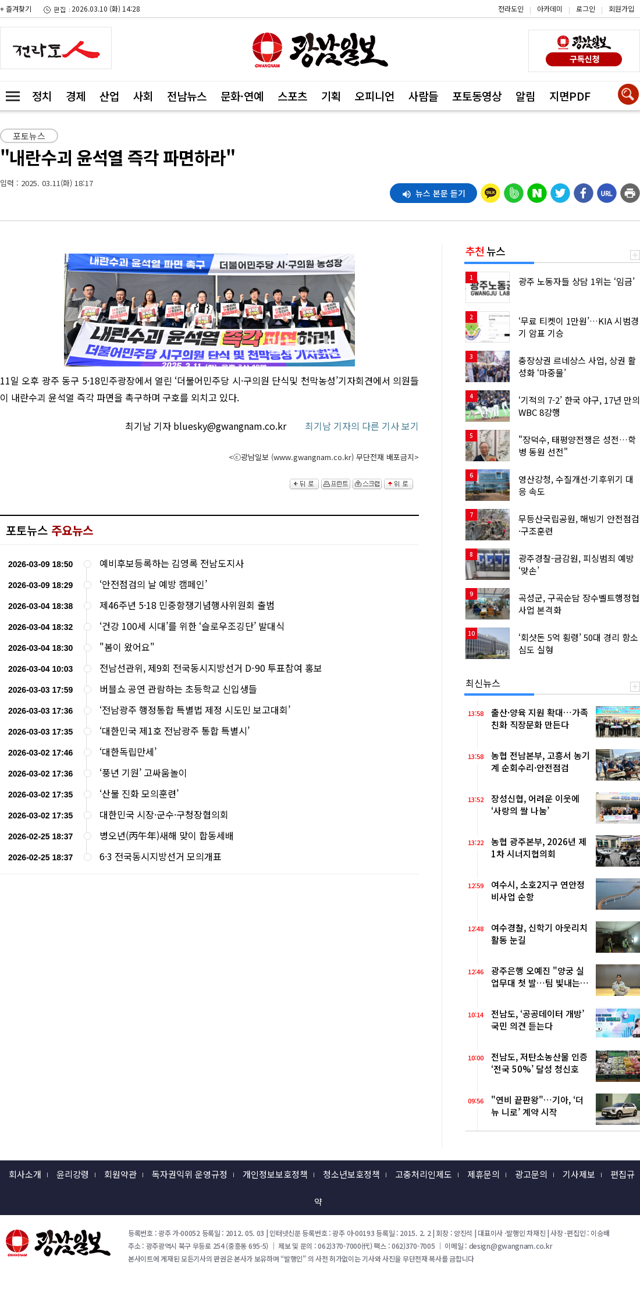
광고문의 (531, 1174)
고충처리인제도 (423, 1174)
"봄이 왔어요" (127, 647)
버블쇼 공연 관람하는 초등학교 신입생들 (178, 689)
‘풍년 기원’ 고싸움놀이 (143, 773)
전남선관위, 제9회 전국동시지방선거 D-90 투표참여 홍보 (210, 668)
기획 (331, 96)
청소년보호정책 (351, 1174)
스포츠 (292, 96)
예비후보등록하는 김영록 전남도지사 (171, 563)
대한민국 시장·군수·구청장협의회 (164, 815)
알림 (525, 96)
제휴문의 (483, 1174)
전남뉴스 (187, 96)
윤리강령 (72, 1174)
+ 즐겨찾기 (15, 8)
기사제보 (579, 1174)
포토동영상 (477, 96)
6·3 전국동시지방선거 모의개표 (160, 856)
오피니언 (374, 96)
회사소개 (25, 1174)
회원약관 (120, 1174)
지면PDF (570, 96)
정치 (42, 96)
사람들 (423, 96)
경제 (76, 96)
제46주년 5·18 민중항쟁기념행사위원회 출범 (187, 605)
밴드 (541, 32)
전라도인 (511, 8)
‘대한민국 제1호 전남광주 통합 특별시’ (174, 731)
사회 (143, 96)
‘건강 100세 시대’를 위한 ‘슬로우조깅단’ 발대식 (192, 626)
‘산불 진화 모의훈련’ (139, 794)
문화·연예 (242, 96)
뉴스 (485, 250)
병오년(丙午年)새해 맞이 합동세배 (166, 835)
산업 (109, 96)
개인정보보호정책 (275, 1174)
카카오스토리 (541, 14)
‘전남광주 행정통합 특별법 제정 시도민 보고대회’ (194, 710)
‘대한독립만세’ (128, 752)
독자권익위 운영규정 (189, 1174)
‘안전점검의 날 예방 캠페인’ (153, 584)
